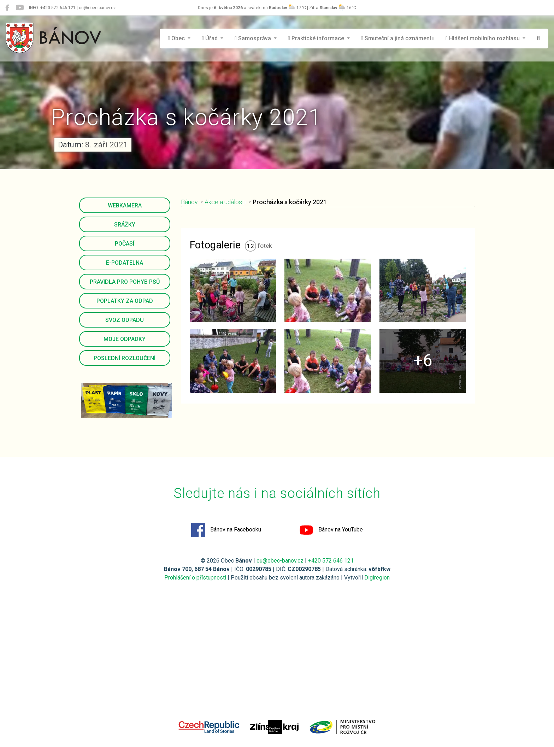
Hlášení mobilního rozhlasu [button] (483, 38)
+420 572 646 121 (331, 560)
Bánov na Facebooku (226, 530)
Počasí (124, 243)
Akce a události (225, 202)
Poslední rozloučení (124, 358)
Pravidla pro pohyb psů (125, 281)
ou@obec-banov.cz (280, 560)
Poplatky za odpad (124, 301)
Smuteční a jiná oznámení (397, 38)
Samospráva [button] (253, 38)
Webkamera (125, 205)
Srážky (124, 224)
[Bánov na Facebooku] (7, 8)
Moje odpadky (125, 339)
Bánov (189, 202)
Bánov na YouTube (331, 530)
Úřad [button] (210, 38)
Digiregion (377, 577)
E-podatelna (124, 262)
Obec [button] (177, 38)
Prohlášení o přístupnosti (195, 577)
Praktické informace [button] (317, 38)
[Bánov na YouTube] (20, 8)
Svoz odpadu (124, 320)
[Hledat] (538, 38)
